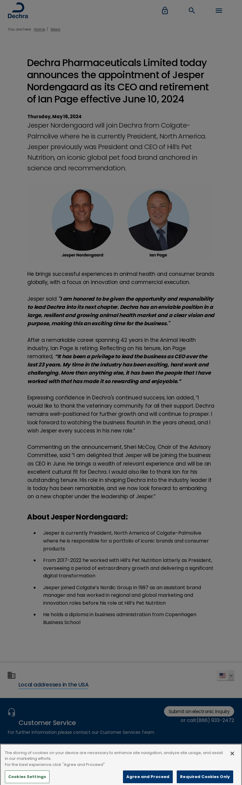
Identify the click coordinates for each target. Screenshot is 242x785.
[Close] (232, 756)
